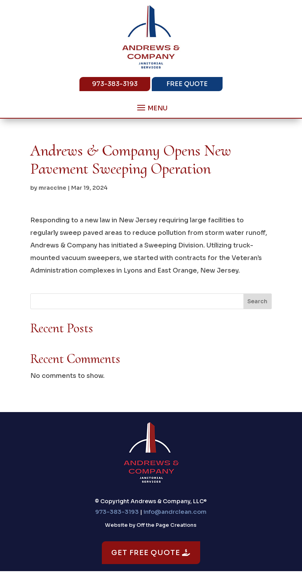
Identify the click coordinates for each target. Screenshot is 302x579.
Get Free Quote (150, 552)
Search (257, 301)
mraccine (52, 187)
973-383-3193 (115, 84)
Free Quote (187, 84)
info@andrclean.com (175, 511)
